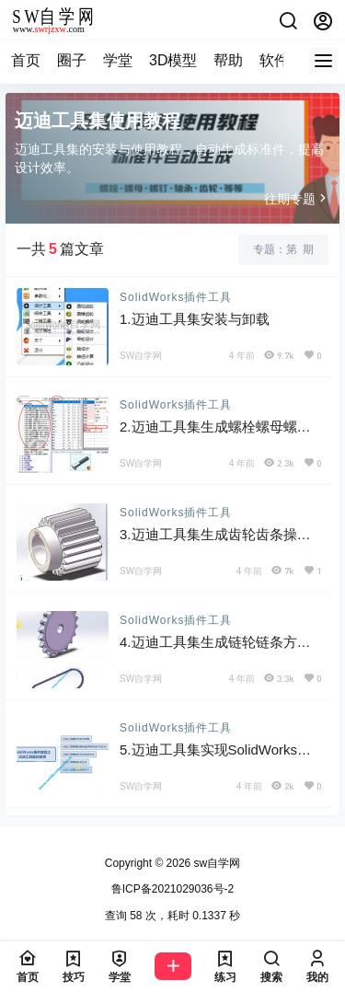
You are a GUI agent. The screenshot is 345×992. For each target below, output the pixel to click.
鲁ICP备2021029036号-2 (172, 888)
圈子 (71, 60)
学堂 (117, 60)
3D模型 (173, 60)
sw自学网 (215, 863)
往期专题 (297, 198)
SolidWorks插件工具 (176, 297)
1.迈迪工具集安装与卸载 (195, 319)
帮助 (228, 60)
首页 (25, 60)
